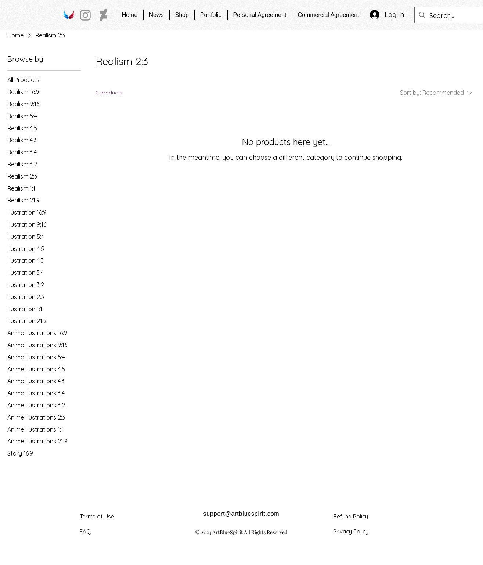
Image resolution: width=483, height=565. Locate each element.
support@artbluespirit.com (241, 514)
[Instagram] (85, 15)
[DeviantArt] (103, 15)
